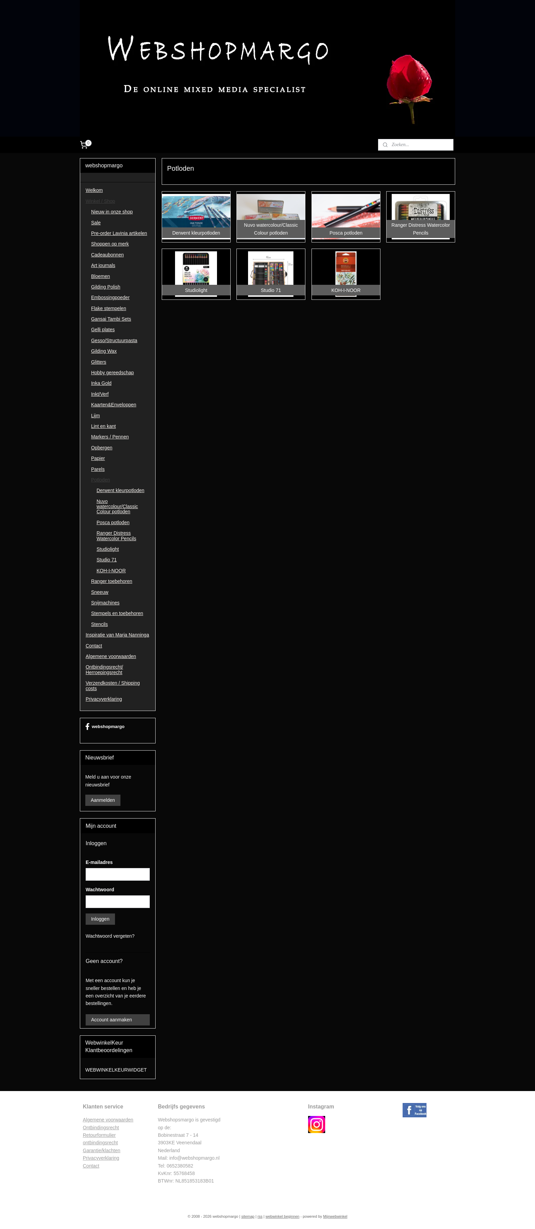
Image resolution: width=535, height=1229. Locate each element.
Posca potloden (113, 522)
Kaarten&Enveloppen (113, 404)
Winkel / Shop (100, 201)
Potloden (100, 480)
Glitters (98, 362)
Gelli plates (103, 329)
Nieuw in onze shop (112, 211)
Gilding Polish (105, 287)
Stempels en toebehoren (117, 613)
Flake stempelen (108, 308)
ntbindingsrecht (103, 1127)
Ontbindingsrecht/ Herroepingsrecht (104, 669)
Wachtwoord (100, 889)
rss (260, 1216)
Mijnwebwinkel (335, 1216)
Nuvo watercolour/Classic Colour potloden (117, 507)
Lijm (95, 415)
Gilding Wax (104, 351)
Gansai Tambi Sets (111, 319)
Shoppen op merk (110, 244)
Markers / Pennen (110, 436)
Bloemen (100, 276)
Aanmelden (103, 800)
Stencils (99, 624)
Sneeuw (100, 592)
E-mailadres (99, 862)
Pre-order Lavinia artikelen (119, 233)
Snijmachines (105, 602)
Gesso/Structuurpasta (114, 340)
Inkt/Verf (100, 394)
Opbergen (101, 447)
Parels (98, 469)
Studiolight (108, 549)
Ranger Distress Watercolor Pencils (116, 535)
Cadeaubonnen (107, 254)
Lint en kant (103, 426)
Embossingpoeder (110, 297)
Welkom (94, 190)
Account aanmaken (111, 1019)
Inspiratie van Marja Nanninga (117, 635)
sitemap (248, 1216)
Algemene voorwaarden (111, 656)
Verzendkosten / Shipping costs (113, 685)
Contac (90, 1166)
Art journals (103, 265)
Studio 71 (107, 559)
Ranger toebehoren (111, 581)
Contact (94, 645)
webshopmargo (105, 726)
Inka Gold (101, 383)
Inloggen (100, 919)
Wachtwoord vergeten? (110, 936)
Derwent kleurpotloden (120, 490)
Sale (96, 222)
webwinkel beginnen (282, 1216)
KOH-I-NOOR (111, 570)
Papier (98, 458)
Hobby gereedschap (112, 372)
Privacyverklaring (104, 699)
